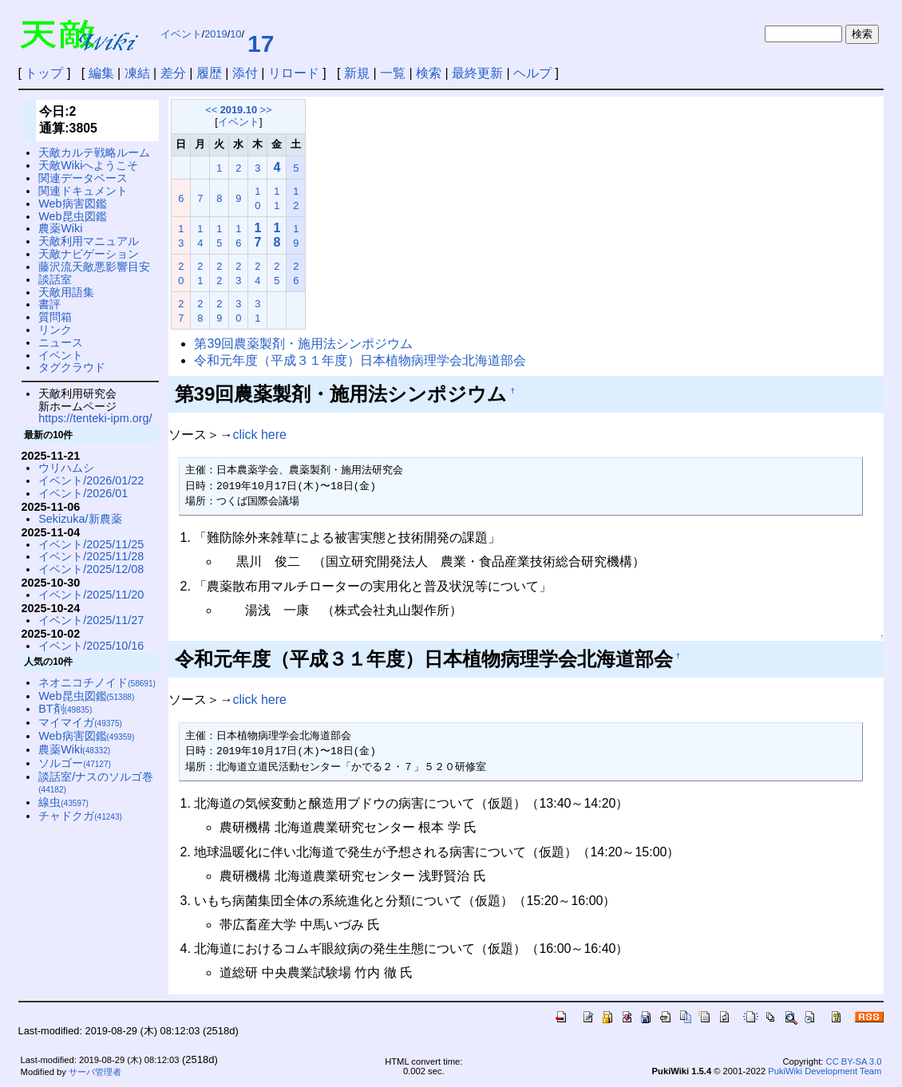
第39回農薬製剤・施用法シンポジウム (303, 343)
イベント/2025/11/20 (91, 594)
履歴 (209, 73)
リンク (55, 329)
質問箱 (55, 316)
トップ (44, 73)
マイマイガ (80, 722)
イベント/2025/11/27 (91, 620)
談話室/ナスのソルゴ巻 (95, 782)
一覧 (393, 73)
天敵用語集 (66, 292)
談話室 (55, 279)
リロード (293, 73)
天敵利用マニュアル (88, 241)
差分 (173, 73)
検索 (428, 73)
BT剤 (65, 708)
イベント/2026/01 (83, 493)
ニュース (60, 342)
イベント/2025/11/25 (91, 544)
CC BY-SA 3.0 (854, 1061)
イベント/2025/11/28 (91, 556)
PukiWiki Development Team (824, 1071)
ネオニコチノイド (97, 682)
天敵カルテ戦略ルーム (94, 152)
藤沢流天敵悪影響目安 (94, 266)
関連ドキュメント (83, 190)
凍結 (137, 73)
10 (235, 34)
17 (260, 43)
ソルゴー (74, 763)
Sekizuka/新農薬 (79, 518)
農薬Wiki (60, 228)
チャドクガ (80, 815)
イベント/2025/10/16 (91, 645)
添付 (245, 73)
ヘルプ (532, 73)
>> (266, 110)
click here (259, 434)
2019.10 (238, 110)
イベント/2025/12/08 (91, 569)
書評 (49, 304)
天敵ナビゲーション (88, 253)
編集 (101, 73)
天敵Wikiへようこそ (88, 165)
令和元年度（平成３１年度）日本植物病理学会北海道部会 (360, 360)
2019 (215, 34)
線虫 (63, 802)
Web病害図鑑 (72, 203)
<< (211, 110)
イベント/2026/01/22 (91, 480)
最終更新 (477, 73)
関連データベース (83, 178)
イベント (181, 34)
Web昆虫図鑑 (72, 216)
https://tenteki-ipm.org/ (95, 418)
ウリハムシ (66, 467)
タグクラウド (71, 367)
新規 (357, 73)
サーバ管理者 (95, 1072)
